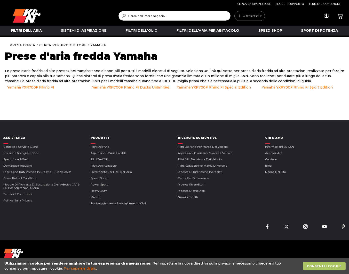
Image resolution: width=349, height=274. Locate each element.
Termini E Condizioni (17, 194)
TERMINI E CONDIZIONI (324, 4)
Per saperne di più (80, 268)
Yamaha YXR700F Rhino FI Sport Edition (297, 87)
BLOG (280, 4)
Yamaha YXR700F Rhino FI (30, 87)
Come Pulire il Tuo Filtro (19, 178)
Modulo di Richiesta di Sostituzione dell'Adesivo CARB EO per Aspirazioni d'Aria (41, 186)
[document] (175, 266)
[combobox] (174, 16)
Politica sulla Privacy (17, 200)
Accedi (326, 16)
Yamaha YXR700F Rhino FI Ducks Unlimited (130, 87)
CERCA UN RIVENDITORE (254, 4)
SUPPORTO (296, 4)
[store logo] (62, 16)
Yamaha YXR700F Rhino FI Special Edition (214, 87)
